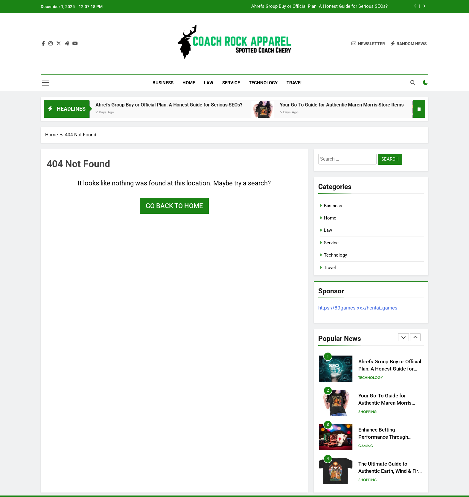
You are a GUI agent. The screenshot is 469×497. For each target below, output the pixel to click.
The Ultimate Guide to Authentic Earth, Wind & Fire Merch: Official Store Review (390, 471)
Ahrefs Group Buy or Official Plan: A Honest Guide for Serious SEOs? (319, 6)
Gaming (365, 446)
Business (163, 83)
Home (188, 83)
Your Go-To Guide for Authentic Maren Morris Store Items (351, 105)
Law (208, 83)
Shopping (367, 411)
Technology (263, 83)
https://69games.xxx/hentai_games (357, 308)
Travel (295, 83)
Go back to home (174, 206)
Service (231, 83)
